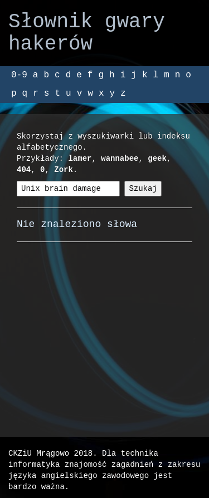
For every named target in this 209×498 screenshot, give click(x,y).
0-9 (19, 75)
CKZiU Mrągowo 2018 (50, 453)
